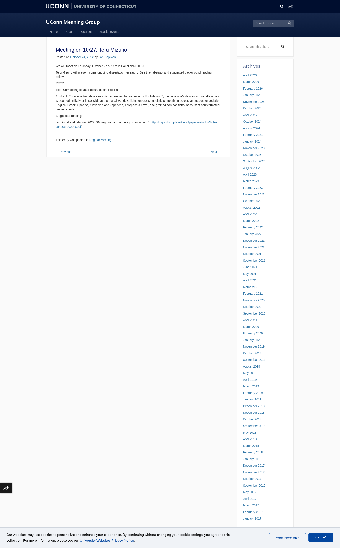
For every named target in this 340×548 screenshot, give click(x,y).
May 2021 (249, 274)
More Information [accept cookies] (287, 538)
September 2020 (254, 313)
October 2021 (252, 254)
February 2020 (253, 333)
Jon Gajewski (108, 57)
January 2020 (252, 340)
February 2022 (253, 227)
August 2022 (251, 207)
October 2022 (252, 201)
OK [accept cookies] (321, 537)
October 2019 (252, 353)
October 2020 (252, 306)
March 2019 (251, 386)
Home (54, 31)
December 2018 (254, 406)
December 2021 (254, 240)
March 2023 (251, 181)
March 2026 (251, 82)
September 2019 (254, 359)
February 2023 (253, 187)
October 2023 (252, 154)
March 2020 (251, 326)
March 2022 (251, 221)
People (69, 31)
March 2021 (251, 287)
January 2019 (252, 399)
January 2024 (252, 141)
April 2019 (250, 379)
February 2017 (253, 512)
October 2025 (252, 108)
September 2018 (254, 426)
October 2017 (252, 479)
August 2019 (251, 366)
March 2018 (251, 446)
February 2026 (253, 88)
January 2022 (252, 234)
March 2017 (251, 505)
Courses (86, 31)
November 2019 (254, 346)
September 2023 (254, 161)
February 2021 (253, 293)
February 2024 (253, 134)
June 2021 (250, 267)
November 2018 (254, 412)
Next (216, 152)
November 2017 (254, 472)
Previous (63, 152)
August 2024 (251, 128)
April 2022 (250, 214)
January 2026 (252, 95)
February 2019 (253, 393)
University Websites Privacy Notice (107, 540)
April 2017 (250, 498)
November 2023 (254, 148)
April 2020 (250, 320)
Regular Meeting (100, 140)
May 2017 (249, 492)
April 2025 (250, 115)
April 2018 (250, 439)
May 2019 (249, 373)
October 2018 (252, 419)
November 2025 (254, 101)
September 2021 (254, 260)
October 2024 (252, 121)
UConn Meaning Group (73, 22)
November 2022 (254, 194)
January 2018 (252, 459)
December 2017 (254, 465)
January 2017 (252, 518)
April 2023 (250, 174)
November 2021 (254, 247)
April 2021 (250, 280)
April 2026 (250, 75)
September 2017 (254, 485)
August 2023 (251, 168)
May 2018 (249, 432)
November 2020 (254, 300)
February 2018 (253, 452)
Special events (109, 31)
